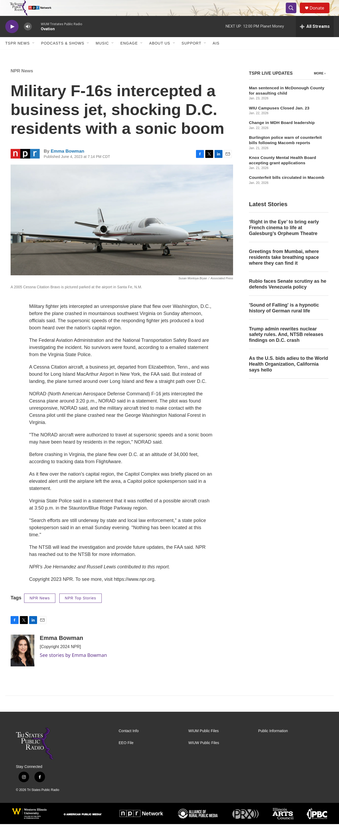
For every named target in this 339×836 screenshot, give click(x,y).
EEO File (126, 755)
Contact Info (129, 743)
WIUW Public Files (203, 755)
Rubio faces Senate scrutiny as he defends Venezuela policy (287, 296)
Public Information (273, 743)
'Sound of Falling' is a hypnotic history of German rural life (284, 319)
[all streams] (315, 38)
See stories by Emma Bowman (73, 667)
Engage (129, 55)
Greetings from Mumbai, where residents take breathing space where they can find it (284, 269)
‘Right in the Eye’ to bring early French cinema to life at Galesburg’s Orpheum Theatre (284, 239)
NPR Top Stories (80, 610)
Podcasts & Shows (62, 55)
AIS (216, 55)
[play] (12, 39)
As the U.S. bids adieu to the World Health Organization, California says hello (288, 376)
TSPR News (17, 55)
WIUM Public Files (203, 743)
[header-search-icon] (293, 14)
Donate (320, 14)
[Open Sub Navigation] (34, 55)
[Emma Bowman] (22, 662)
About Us (159, 55)
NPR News (22, 82)
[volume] (27, 39)
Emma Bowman (67, 163)
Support (191, 55)
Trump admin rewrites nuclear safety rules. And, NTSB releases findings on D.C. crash (286, 346)
